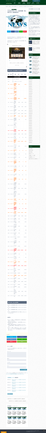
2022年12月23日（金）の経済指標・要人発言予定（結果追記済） (19, 383)
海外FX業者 (19, 3)
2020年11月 (30, 110)
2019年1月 (30, 137)
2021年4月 (30, 102)
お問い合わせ (36, 0)
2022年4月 (30, 82)
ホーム (14, 3)
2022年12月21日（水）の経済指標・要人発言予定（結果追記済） (19, 388)
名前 (8, 358)
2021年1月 (30, 107)
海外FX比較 (28, 3)
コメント (9, 351)
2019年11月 (30, 130)
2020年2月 (30, 125)
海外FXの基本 (24, 3)
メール (8, 362)
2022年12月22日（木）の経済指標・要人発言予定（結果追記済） (19, 385)
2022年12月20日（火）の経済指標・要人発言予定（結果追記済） (19, 391)
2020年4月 (30, 122)
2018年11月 (30, 139)
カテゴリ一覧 (37, 3)
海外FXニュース (33, 3)
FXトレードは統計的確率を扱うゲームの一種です (36, 48)
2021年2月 (30, 105)
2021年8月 (30, 95)
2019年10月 (30, 132)
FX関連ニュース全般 (32, 153)
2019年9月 (30, 134)
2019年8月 (30, 135)
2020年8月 (30, 115)
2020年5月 (30, 120)
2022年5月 (30, 80)
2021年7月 (30, 97)
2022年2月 (30, 85)
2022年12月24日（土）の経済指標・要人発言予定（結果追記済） (19, 380)
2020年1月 (30, 127)
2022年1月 (30, 87)
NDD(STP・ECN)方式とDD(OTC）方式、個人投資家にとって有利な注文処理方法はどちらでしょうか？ (34, 43)
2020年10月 (30, 112)
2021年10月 (30, 92)
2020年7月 (30, 117)
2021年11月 (30, 90)
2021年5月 (30, 100)
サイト (8, 365)
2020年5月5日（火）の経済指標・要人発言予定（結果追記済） (16, 398)
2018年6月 (30, 140)
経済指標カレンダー (11, 377)
